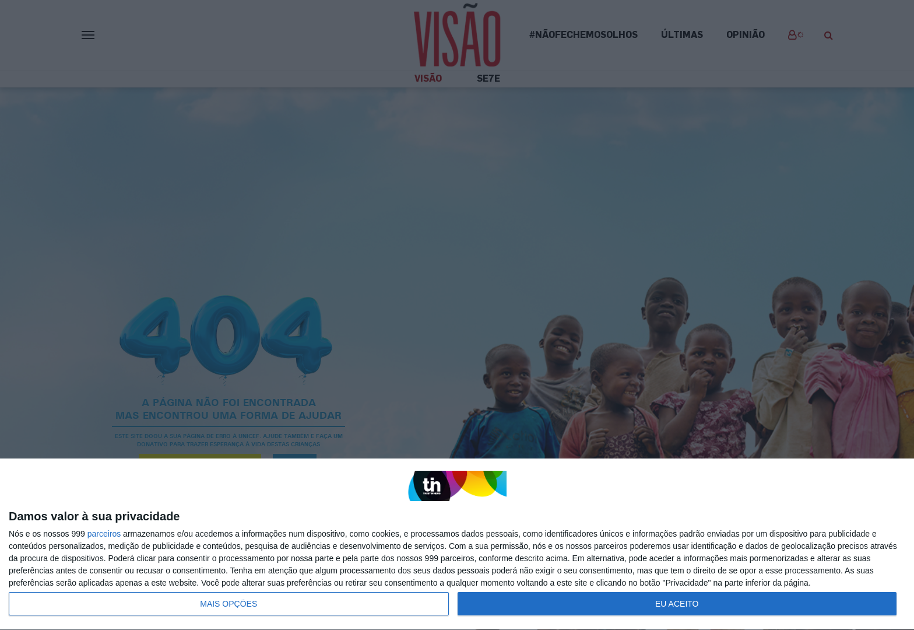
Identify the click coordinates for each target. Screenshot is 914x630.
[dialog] (457, 544)
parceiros (104, 534)
